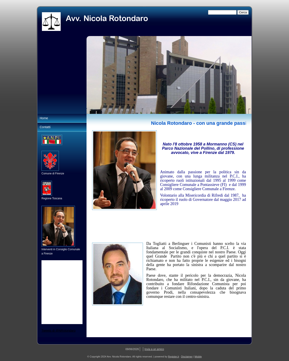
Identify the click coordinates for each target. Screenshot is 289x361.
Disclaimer (186, 356)
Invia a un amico (154, 349)
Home (44, 118)
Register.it (173, 356)
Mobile (198, 356)
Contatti (45, 127)
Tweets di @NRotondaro (58, 330)
